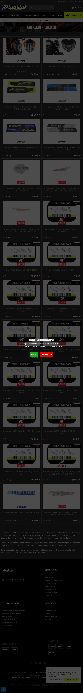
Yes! (33, 354)
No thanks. (47, 354)
